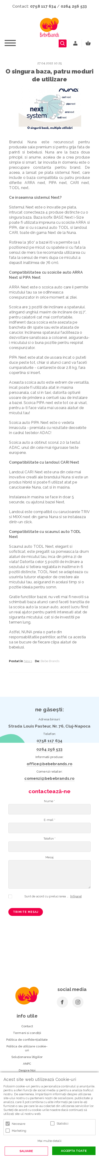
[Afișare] (76, 896)
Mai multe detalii (49, 1141)
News (28, 661)
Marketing (19, 1130)
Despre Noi (27, 1070)
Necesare (18, 1123)
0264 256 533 (74, 6)
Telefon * (50, 838)
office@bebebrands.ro (49, 763)
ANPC (27, 1063)
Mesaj (49, 857)
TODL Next (43, 546)
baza (31, 177)
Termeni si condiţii (27, 1033)
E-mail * (49, 820)
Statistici (63, 1123)
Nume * (49, 801)
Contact (27, 1026)
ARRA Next (19, 287)
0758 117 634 (43, 6)
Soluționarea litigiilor (27, 1057)
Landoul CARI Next (26, 472)
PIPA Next (17, 357)
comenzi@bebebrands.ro (49, 778)
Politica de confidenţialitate (27, 1039)
